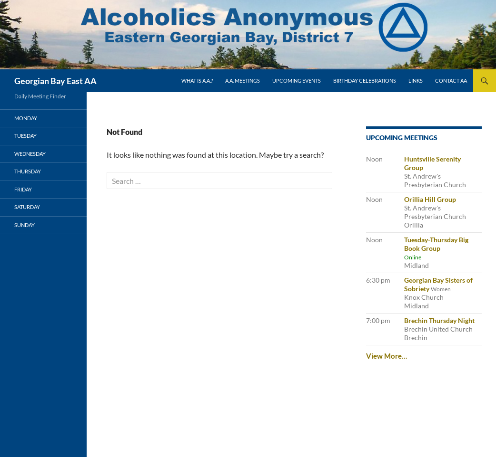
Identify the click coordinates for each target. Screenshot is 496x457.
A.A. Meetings (242, 80)
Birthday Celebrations (364, 80)
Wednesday (30, 154)
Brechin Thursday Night (439, 320)
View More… (386, 356)
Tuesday (25, 136)
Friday (23, 189)
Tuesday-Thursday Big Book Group (436, 244)
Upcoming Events (296, 80)
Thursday (27, 171)
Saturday (27, 207)
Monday (25, 118)
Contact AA (451, 80)
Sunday (24, 225)
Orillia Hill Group (430, 199)
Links (415, 80)
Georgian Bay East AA (55, 81)
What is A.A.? (197, 80)
